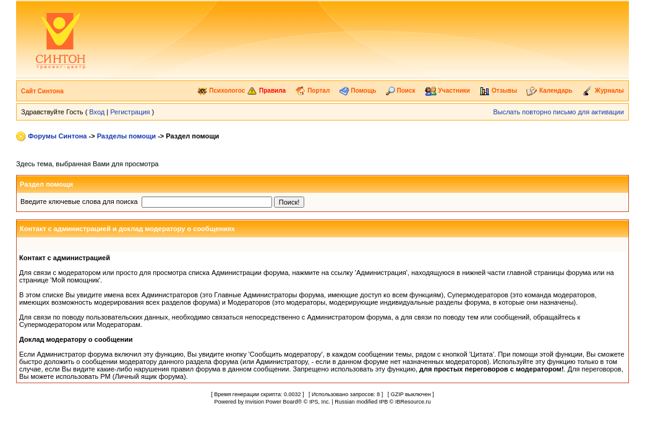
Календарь (549, 90)
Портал (312, 90)
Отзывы (498, 90)
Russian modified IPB (361, 402)
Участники (447, 90)
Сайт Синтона (42, 91)
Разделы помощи (126, 136)
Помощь (358, 90)
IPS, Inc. (319, 402)
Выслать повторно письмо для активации (558, 112)
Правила (266, 90)
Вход (97, 112)
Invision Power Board (272, 402)
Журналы (603, 90)
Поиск (401, 90)
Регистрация (130, 112)
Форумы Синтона (57, 136)
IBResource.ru (413, 402)
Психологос (221, 90)
